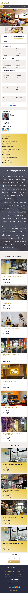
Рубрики (6, 6)
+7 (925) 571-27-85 (5, 122)
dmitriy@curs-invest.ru (6, 126)
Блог (19, 569)
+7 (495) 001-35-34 (5, 123)
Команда (19, 574)
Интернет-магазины (8, 576)
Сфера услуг (7, 569)
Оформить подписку (14, 561)
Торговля (6, 573)
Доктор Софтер (15, 590)
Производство (7, 574)
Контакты (20, 573)
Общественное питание (13, 6)
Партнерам (20, 576)
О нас (19, 571)
